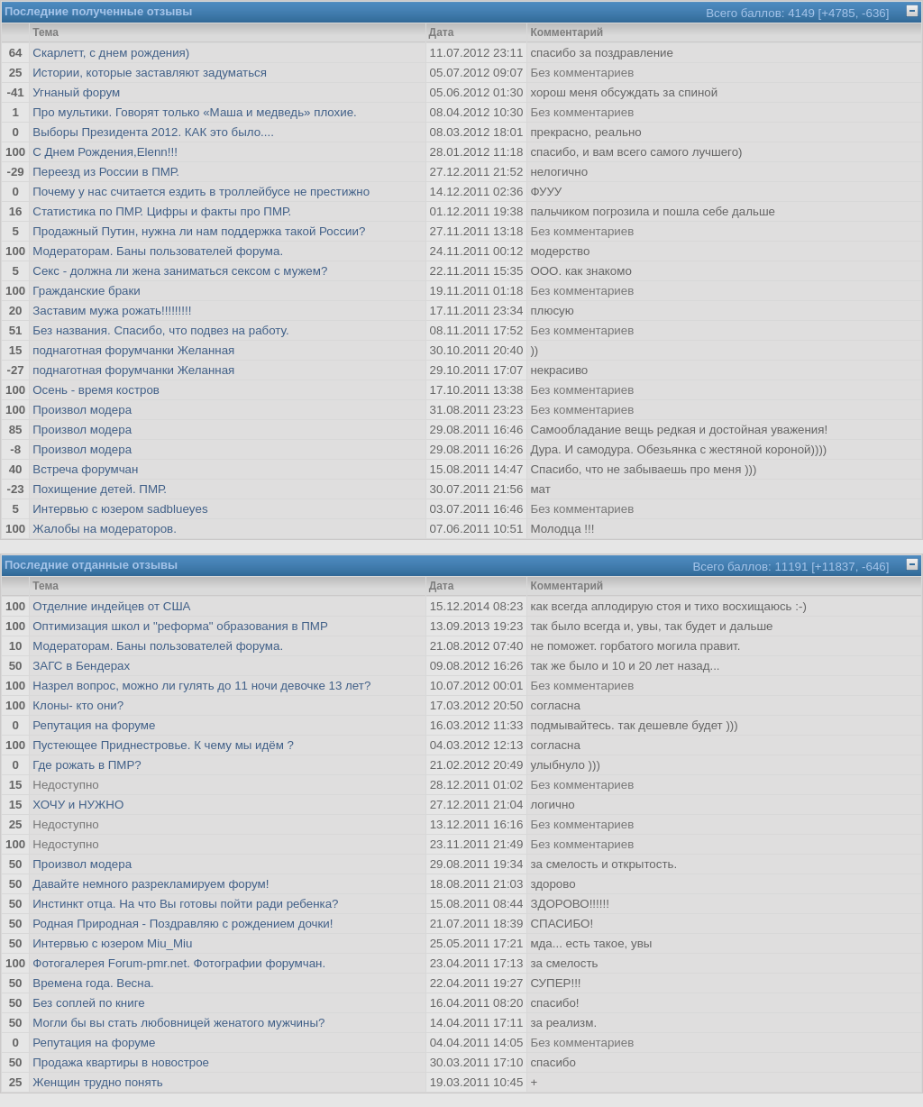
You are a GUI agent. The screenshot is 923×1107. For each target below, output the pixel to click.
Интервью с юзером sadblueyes (119, 509)
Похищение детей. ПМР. (99, 489)
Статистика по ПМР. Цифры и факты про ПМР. (161, 211)
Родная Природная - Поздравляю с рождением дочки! (182, 923)
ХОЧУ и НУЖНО (77, 804)
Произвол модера (82, 409)
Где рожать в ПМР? (86, 765)
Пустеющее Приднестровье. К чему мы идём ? (163, 745)
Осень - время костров (96, 390)
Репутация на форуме (93, 725)
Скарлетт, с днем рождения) (110, 52)
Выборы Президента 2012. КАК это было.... (153, 132)
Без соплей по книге (88, 1003)
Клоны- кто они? (77, 705)
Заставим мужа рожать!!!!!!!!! (111, 310)
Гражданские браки (86, 290)
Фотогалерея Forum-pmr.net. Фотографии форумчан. (178, 963)
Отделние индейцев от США (111, 606)
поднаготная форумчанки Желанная (133, 350)
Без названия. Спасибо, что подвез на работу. (160, 330)
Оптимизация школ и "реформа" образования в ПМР (180, 626)
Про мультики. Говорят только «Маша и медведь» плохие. (194, 112)
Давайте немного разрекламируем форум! (150, 884)
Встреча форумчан (85, 469)
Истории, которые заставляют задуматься (149, 72)
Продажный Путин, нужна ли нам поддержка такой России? (198, 231)
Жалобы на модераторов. (104, 528)
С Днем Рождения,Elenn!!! (105, 152)
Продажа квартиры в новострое (120, 1062)
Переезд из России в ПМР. (105, 171)
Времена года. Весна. (93, 983)
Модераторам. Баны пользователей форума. (157, 251)
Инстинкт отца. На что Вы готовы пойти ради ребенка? (185, 903)
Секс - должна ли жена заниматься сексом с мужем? (179, 271)
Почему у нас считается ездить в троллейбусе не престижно (201, 191)
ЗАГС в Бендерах (81, 665)
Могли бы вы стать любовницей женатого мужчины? (178, 1022)
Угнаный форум (76, 92)
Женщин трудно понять (97, 1082)
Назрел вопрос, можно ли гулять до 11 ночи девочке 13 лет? (201, 685)
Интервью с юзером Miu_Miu (112, 943)
